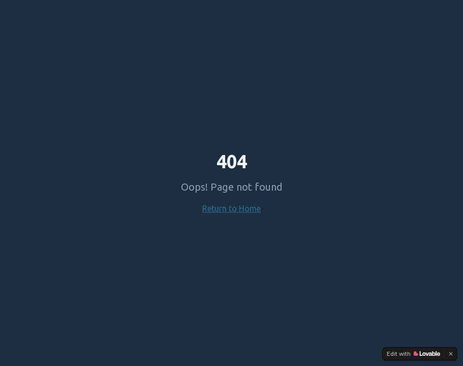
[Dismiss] (451, 354)
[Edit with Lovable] (413, 354)
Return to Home (231, 208)
